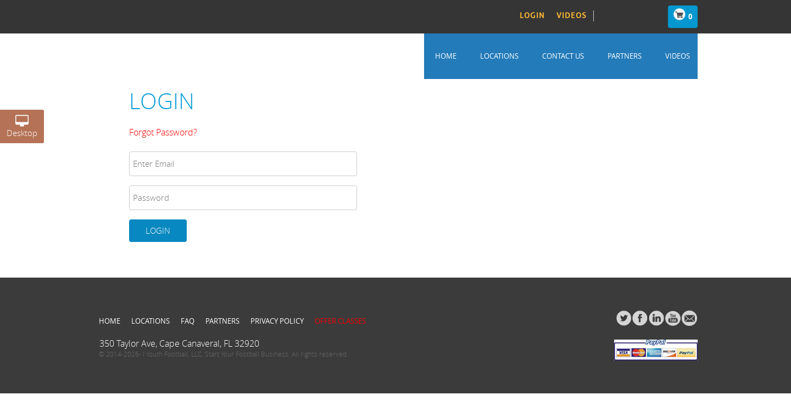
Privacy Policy (277, 321)
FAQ (187, 321)
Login (532, 15)
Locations (499, 56)
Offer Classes (340, 321)
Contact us (563, 56)
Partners (625, 56)
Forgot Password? (163, 132)
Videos (571, 15)
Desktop (22, 128)
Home (445, 56)
